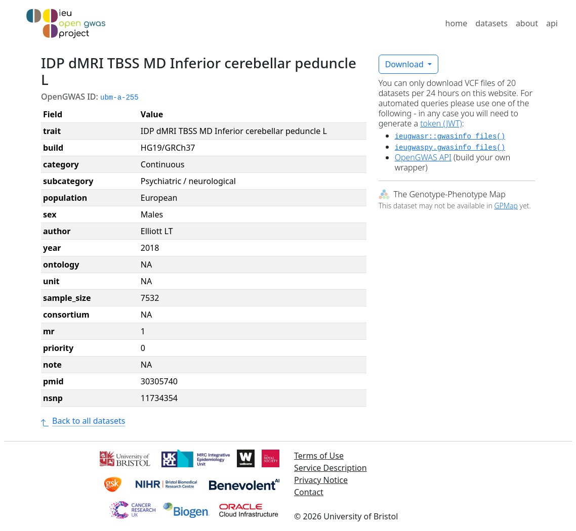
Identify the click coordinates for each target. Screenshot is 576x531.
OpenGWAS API (423, 157)
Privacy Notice (321, 479)
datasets (491, 23)
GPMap (505, 205)
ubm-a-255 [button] (119, 98)
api (552, 23)
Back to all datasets (83, 420)
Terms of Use (319, 455)
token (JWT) (441, 123)
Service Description (330, 467)
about (527, 23)
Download (405, 64)
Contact (308, 492)
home (456, 23)
